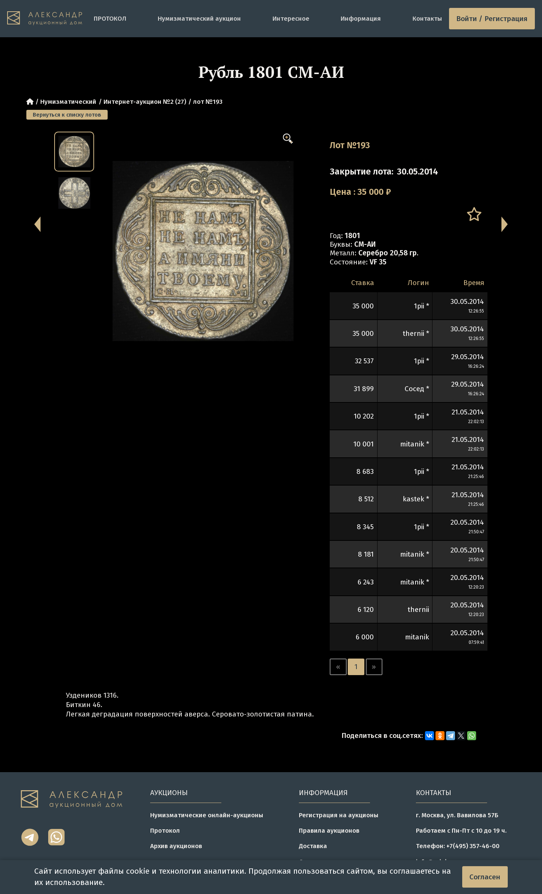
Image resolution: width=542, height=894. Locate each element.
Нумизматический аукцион (199, 18)
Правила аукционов (329, 830)
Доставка (313, 846)
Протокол (165, 830)
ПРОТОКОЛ (110, 18)
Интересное (291, 18)
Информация (361, 18)
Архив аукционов (176, 846)
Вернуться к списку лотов (67, 114)
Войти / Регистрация (491, 18)
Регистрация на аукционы (338, 815)
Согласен (484, 877)
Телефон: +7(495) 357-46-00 (457, 846)
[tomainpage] (47, 18)
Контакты (427, 18)
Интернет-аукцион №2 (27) (145, 101)
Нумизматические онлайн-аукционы (206, 815)
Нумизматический (68, 101)
